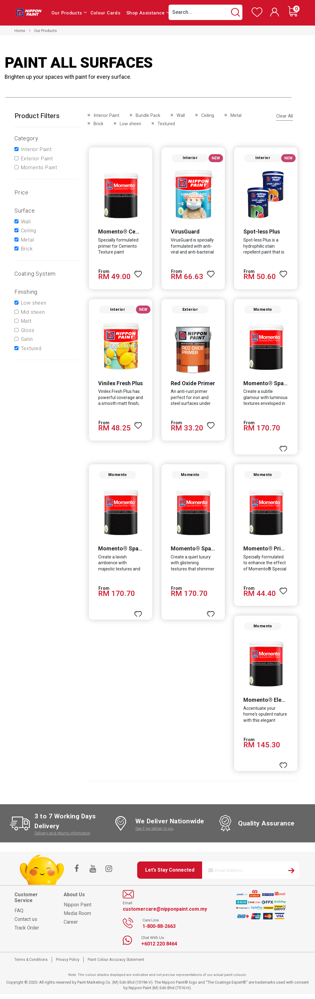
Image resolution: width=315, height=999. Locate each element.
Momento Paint (39, 167)
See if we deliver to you (154, 833)
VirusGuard (184, 233)
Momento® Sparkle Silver (203, 552)
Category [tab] (26, 138)
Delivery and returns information (62, 838)
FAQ (18, 915)
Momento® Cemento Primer (133, 233)
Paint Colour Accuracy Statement (116, 964)
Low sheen (33, 303)
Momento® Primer (268, 552)
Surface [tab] (24, 210)
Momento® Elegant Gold (275, 704)
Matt (26, 321)
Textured (31, 348)
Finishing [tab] (26, 292)
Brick (27, 249)
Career (71, 927)
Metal (27, 240)
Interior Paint (36, 149)
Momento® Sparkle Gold (129, 552)
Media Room (77, 918)
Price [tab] (21, 192)
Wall (26, 222)
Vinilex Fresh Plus (119, 385)
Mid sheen (33, 312)
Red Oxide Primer (192, 385)
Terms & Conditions (31, 964)
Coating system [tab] (35, 273)
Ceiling (29, 231)
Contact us (25, 924)
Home (19, 30)
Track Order (26, 933)
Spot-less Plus (262, 233)
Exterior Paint (37, 159)
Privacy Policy (67, 964)
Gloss (27, 330)
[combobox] (205, 12)
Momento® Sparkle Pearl (276, 385)
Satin (27, 339)
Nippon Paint (77, 910)
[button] (138, 273)
